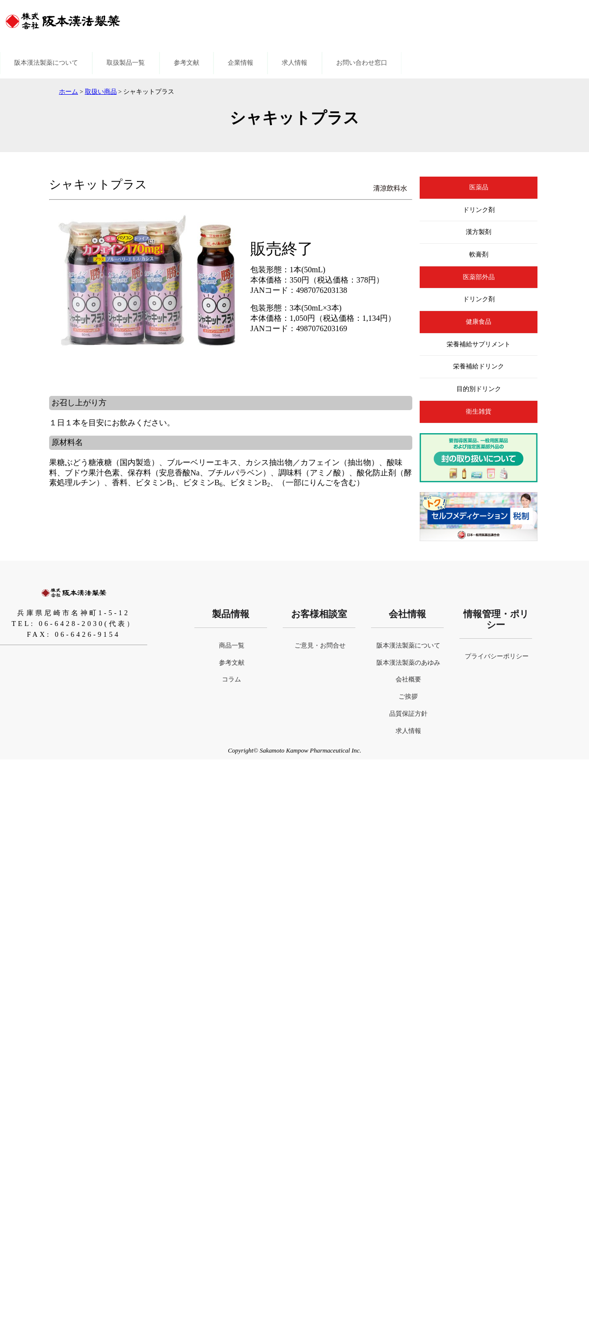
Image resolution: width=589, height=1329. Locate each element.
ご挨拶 (408, 696)
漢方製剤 (478, 232)
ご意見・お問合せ (320, 645)
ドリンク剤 (479, 210)
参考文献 (186, 62)
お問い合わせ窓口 (361, 62)
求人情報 (294, 62)
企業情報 (240, 62)
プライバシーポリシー (497, 656)
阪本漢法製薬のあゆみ (408, 662)
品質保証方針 (408, 713)
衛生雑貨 (478, 411)
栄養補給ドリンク (478, 366)
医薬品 (478, 187)
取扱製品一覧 (126, 62)
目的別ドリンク (478, 389)
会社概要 (408, 679)
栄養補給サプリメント (478, 344)
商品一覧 (231, 645)
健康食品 (478, 321)
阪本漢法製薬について (46, 62)
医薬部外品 (479, 277)
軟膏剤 (478, 254)
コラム (231, 679)
